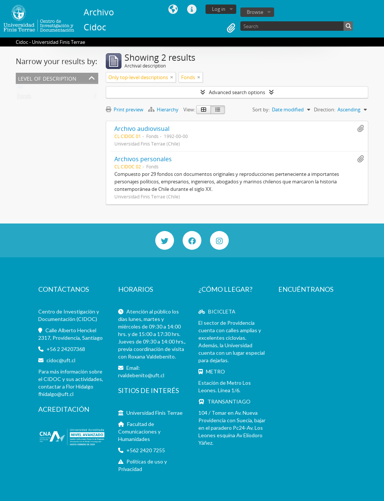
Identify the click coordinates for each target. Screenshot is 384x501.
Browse (255, 12)
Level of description (47, 78)
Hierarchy (164, 109)
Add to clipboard (360, 128)
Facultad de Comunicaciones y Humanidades (139, 431)
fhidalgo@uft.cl (56, 394)
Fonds (24, 97)
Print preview (124, 109)
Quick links (191, 9)
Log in (218, 9)
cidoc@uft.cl (60, 360)
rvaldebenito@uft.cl (141, 375)
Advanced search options (237, 92)
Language (173, 9)
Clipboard (231, 28)
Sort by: (261, 109)
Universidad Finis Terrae (154, 413)
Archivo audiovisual (142, 128)
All (19, 88)
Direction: (324, 109)
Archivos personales (143, 159)
